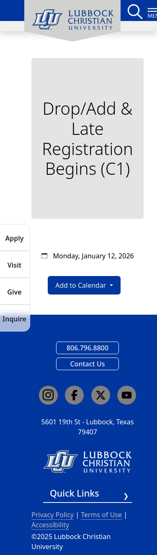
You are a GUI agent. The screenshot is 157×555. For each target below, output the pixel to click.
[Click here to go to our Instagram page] (48, 395)
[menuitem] (72, 21)
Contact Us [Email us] (87, 363)
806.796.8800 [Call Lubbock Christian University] (87, 347)
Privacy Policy (52, 514)
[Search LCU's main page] (134, 10)
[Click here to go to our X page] (100, 395)
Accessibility (50, 524)
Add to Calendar (81, 285)
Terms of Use (101, 514)
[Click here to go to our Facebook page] (74, 395)
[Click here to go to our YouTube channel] (126, 395)
